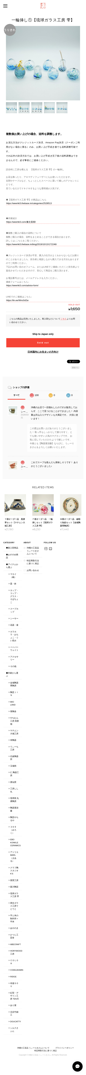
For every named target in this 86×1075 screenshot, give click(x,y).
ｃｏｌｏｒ (14, 962)
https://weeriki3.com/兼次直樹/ (21, 222)
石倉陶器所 (14, 757)
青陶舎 (13, 711)
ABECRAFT (15, 944)
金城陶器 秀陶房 (14, 684)
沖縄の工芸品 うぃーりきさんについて (33, 551)
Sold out (43, 342)
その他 (13, 666)
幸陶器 (13, 740)
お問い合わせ (33, 570)
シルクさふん (14, 1029)
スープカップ (14, 610)
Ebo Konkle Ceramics (15, 842)
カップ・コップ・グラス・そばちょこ (14, 596)
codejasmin (16, 970)
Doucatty (15, 1021)
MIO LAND (12, 703)
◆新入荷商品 (12, 548)
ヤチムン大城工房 (14, 732)
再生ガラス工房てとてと (14, 906)
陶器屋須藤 (14, 809)
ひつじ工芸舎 (14, 936)
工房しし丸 (14, 790)
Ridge (13, 976)
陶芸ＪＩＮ (14, 693)
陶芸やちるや (14, 819)
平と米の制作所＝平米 (14, 918)
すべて (16, 395)
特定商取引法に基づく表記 (33, 562)
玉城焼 (13, 766)
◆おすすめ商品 (12, 556)
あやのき (14, 928)
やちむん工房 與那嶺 (14, 721)
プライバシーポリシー (64, 1048)
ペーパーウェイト (14, 648)
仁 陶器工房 (14, 774)
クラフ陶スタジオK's (14, 870)
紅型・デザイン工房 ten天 (14, 996)
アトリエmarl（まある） (14, 856)
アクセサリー (14, 658)
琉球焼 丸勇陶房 (14, 799)
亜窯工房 (14, 880)
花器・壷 (14, 625)
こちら (64, 319)
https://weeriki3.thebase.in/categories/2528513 (29, 203)
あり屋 (13, 1005)
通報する (75, 367)
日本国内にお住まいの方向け (43, 351)
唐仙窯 (13, 782)
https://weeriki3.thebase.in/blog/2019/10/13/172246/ (31, 244)
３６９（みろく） (13, 830)
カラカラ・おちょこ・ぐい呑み (14, 636)
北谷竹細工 (14, 1013)
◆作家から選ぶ (12, 674)
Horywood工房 (16, 952)
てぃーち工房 (14, 748)
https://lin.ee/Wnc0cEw (17, 300)
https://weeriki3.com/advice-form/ (22, 285)
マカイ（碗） (13, 575)
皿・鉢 (13, 583)
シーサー (14, 618)
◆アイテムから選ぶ (12, 565)
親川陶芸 (14, 887)
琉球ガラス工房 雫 (14, 895)
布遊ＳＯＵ (14, 984)
